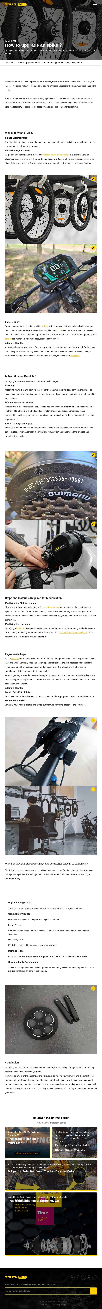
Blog (13, 62)
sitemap (44, 1304)
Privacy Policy (59, 1304)
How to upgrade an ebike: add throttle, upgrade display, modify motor (50, 62)
